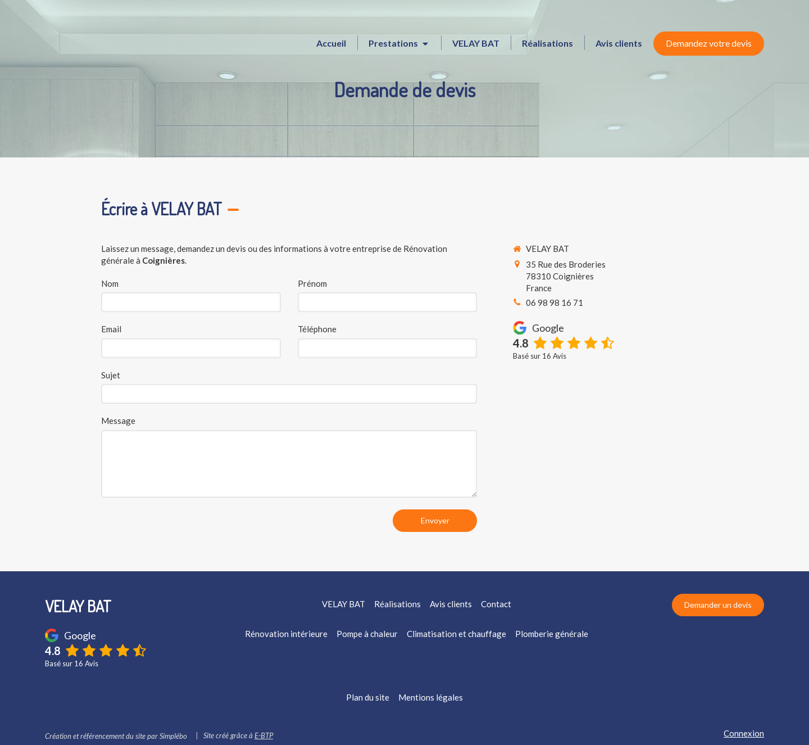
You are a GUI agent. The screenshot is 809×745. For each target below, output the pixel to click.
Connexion (744, 733)
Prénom (312, 283)
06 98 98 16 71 (554, 302)
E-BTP (263, 735)
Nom (110, 283)
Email (111, 329)
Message (118, 421)
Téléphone (317, 329)
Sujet (110, 375)
